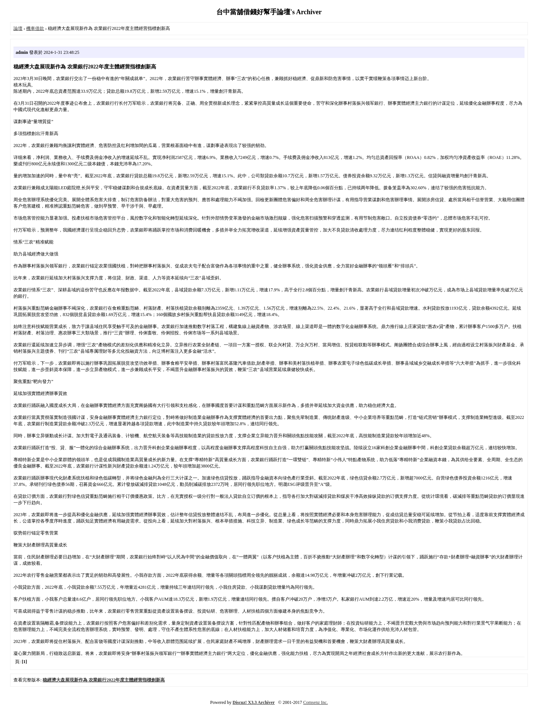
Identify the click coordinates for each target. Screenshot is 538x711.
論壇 (17, 28)
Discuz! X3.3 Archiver (254, 702)
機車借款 (35, 28)
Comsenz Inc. (315, 702)
